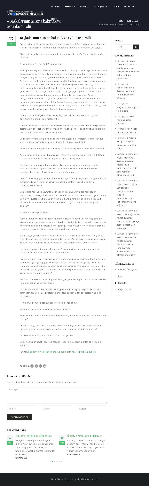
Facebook (32, 366)
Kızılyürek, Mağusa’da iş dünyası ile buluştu (127, 107)
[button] (52, 464)
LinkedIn (40, 366)
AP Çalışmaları (100, 6)
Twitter (36, 366)
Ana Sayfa (55, 6)
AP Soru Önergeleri (127, 269)
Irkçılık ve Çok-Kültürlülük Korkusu (33, 436)
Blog (116, 6)
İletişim (54, 19)
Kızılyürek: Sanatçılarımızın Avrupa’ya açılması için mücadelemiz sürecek (126, 91)
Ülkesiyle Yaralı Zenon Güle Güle (84, 436)
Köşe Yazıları (124, 289)
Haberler (84, 6)
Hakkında (69, 6)
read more (21, 458)
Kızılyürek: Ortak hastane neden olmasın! (125, 120)
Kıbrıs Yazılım (64, 481)
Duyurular (129, 6)
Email (44, 366)
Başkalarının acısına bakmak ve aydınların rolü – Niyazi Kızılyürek (62, 352)
